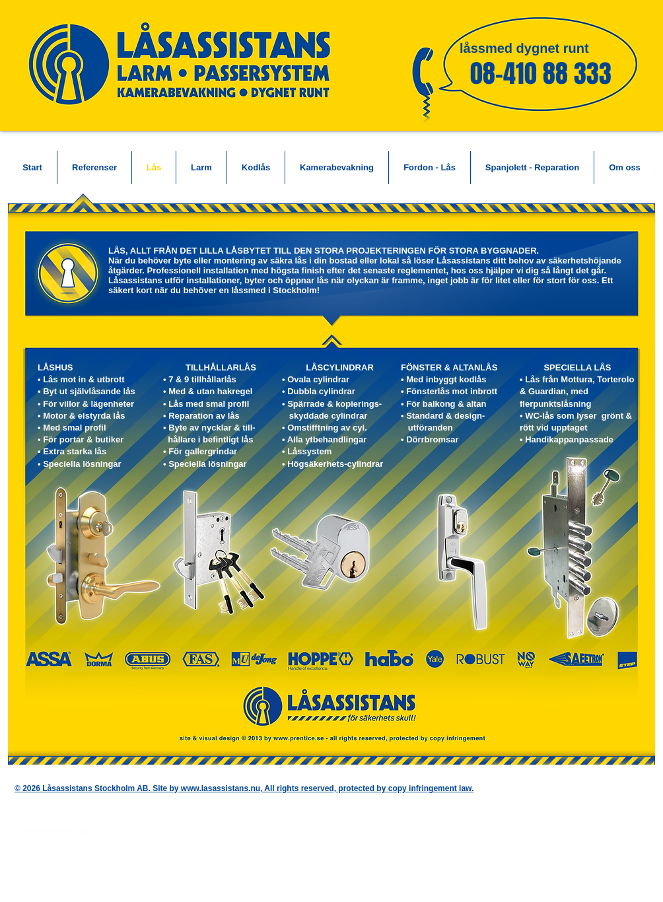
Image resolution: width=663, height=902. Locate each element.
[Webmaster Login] (56, 831)
